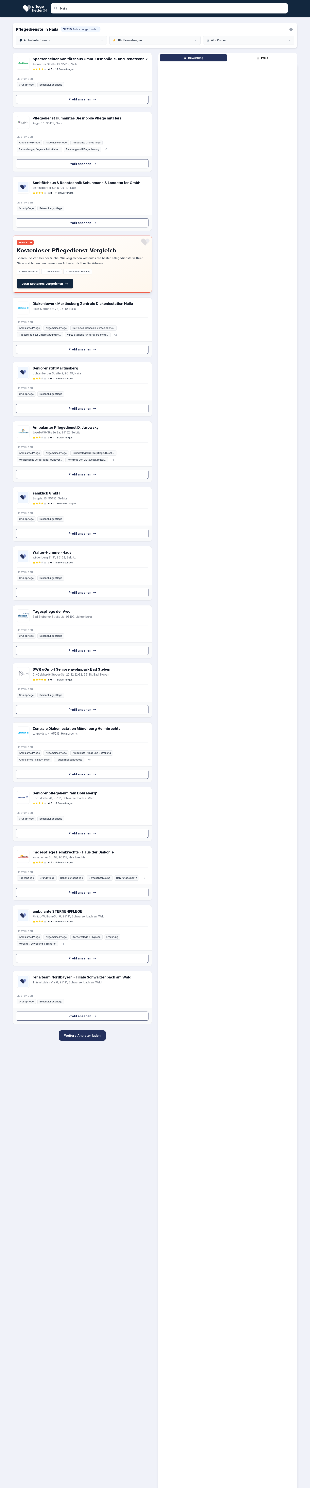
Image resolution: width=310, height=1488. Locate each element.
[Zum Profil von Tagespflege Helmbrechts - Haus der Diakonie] (82, 873)
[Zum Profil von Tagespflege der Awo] (82, 631)
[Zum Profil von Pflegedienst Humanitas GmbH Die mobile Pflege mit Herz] (82, 142)
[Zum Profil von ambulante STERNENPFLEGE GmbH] (82, 935)
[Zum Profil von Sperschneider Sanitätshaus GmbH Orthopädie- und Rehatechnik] (82, 80)
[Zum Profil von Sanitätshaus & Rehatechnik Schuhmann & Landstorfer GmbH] (82, 204)
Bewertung (193, 58)
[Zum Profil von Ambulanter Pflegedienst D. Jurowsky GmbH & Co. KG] (82, 451)
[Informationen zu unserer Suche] (291, 29)
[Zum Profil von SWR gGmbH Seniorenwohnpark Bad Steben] (82, 690)
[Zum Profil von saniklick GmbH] (82, 514)
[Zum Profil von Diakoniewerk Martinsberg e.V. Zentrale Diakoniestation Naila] (82, 327)
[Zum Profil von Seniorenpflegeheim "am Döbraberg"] (82, 814)
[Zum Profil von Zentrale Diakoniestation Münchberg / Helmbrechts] (82, 752)
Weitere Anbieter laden (82, 1035)
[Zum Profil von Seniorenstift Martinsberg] (82, 389)
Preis (262, 58)
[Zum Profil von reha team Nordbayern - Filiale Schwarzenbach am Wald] (82, 997)
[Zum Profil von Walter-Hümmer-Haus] (82, 573)
